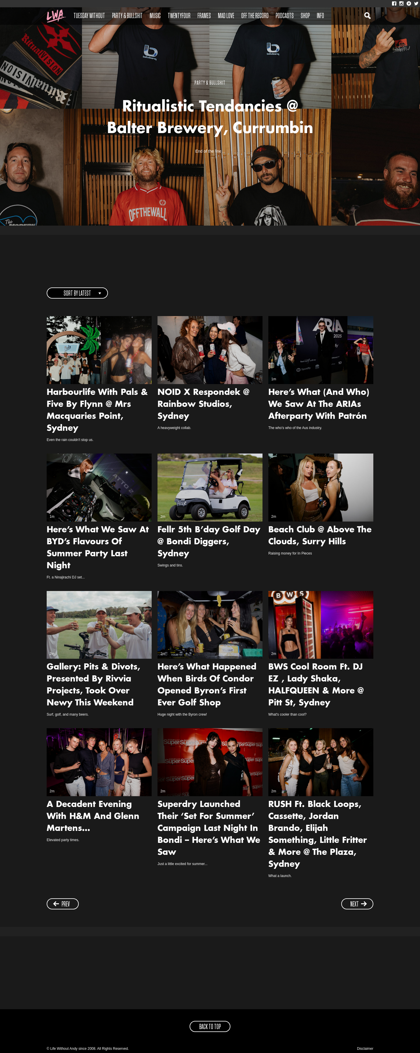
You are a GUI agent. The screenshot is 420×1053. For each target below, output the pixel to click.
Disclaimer (365, 1049)
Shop (305, 16)
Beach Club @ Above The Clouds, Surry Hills (320, 536)
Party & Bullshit (127, 16)
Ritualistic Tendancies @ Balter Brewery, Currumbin (210, 118)
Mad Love (226, 16)
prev (61, 904)
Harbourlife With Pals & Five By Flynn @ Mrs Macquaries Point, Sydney (97, 411)
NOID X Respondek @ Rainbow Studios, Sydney (203, 405)
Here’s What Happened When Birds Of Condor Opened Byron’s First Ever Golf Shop (207, 685)
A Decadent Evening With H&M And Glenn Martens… (93, 817)
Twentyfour (179, 16)
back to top (210, 1027)
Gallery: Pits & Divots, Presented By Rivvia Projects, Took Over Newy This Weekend (93, 685)
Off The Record (255, 16)
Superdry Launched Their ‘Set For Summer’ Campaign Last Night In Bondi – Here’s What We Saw (209, 829)
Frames (204, 16)
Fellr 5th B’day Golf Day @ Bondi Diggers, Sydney (209, 542)
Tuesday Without (89, 16)
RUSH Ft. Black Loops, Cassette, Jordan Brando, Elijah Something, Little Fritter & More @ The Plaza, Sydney (317, 835)
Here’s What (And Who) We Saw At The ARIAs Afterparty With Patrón (318, 405)
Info (320, 16)
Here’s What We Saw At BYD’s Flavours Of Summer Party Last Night (98, 548)
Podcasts (285, 16)
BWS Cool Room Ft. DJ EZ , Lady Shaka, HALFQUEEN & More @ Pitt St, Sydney (316, 685)
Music (155, 16)
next (358, 904)
